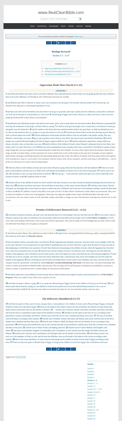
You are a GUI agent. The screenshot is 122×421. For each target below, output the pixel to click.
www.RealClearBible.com (61, 12)
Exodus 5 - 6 (92, 380)
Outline (62, 43)
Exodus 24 (91, 413)
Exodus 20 (91, 407)
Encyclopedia (53, 26)
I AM (17, 357)
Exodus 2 (91, 371)
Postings (88, 26)
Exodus (91, 364)
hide (64, 64)
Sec (55, 43)
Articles (71, 26)
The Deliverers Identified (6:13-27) (58, 74)
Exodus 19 (91, 404)
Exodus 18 (91, 401)
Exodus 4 (91, 377)
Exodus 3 (91, 374)
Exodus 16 (91, 395)
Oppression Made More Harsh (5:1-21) (59, 68)
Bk (49, 43)
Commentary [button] (41, 26)
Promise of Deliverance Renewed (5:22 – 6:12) (62, 71)
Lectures (79, 26)
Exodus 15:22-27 (94, 392)
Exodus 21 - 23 (93, 410)
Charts (63, 26)
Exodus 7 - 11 (93, 383)
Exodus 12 (91, 386)
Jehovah (22, 357)
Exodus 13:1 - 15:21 (95, 389)
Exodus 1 (91, 368)
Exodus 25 (91, 416)
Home (32, 26)
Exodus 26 (91, 419)
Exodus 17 (91, 398)
